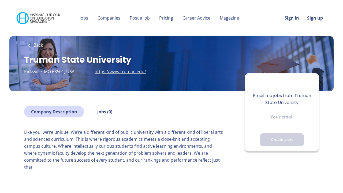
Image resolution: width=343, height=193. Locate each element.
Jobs (84, 18)
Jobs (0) (104, 112)
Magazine (229, 18)
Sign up (315, 18)
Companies (109, 18)
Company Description (54, 112)
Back (37, 45)
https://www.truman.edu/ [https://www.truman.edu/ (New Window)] (120, 72)
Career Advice (196, 18)
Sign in (292, 18)
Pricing (166, 18)
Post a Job (140, 18)
